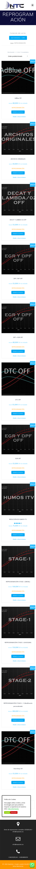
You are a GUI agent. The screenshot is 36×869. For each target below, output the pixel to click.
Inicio (11, 43)
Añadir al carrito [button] (18, 112)
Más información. (13, 809)
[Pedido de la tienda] (18, 56)
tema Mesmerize (18, 866)
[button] (18, 117)
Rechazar (14, 812)
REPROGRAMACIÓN (18, 108)
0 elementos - (18, 38)
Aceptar (7, 812)
